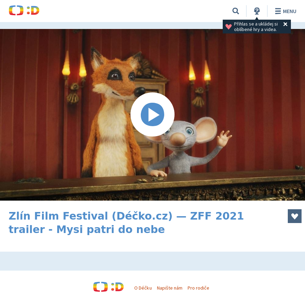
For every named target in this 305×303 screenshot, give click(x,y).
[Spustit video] (152, 115)
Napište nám (169, 288)
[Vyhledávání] (235, 11)
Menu (284, 11)
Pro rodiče (198, 288)
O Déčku (142, 288)
